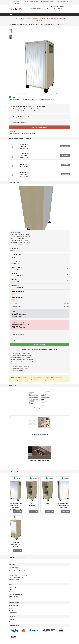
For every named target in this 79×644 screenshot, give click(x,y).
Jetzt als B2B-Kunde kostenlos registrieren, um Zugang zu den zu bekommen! (39, 19)
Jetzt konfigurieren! (39, 127)
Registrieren (66, 11)
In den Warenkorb (39, 345)
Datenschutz (13, 592)
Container (20, 133)
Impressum (12, 587)
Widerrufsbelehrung (15, 594)
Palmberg (12, 24)
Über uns (12, 599)
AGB (10, 589)
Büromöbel (12, 133)
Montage (12, 610)
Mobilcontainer (49, 24)
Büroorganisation (22, 24)
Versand (11, 608)
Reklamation (13, 612)
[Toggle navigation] (11, 14)
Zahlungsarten (13, 605)
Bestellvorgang (13, 596)
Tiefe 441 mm (60, 24)
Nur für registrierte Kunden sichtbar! (31, 107)
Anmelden (58, 11)
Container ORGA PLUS (36, 24)
